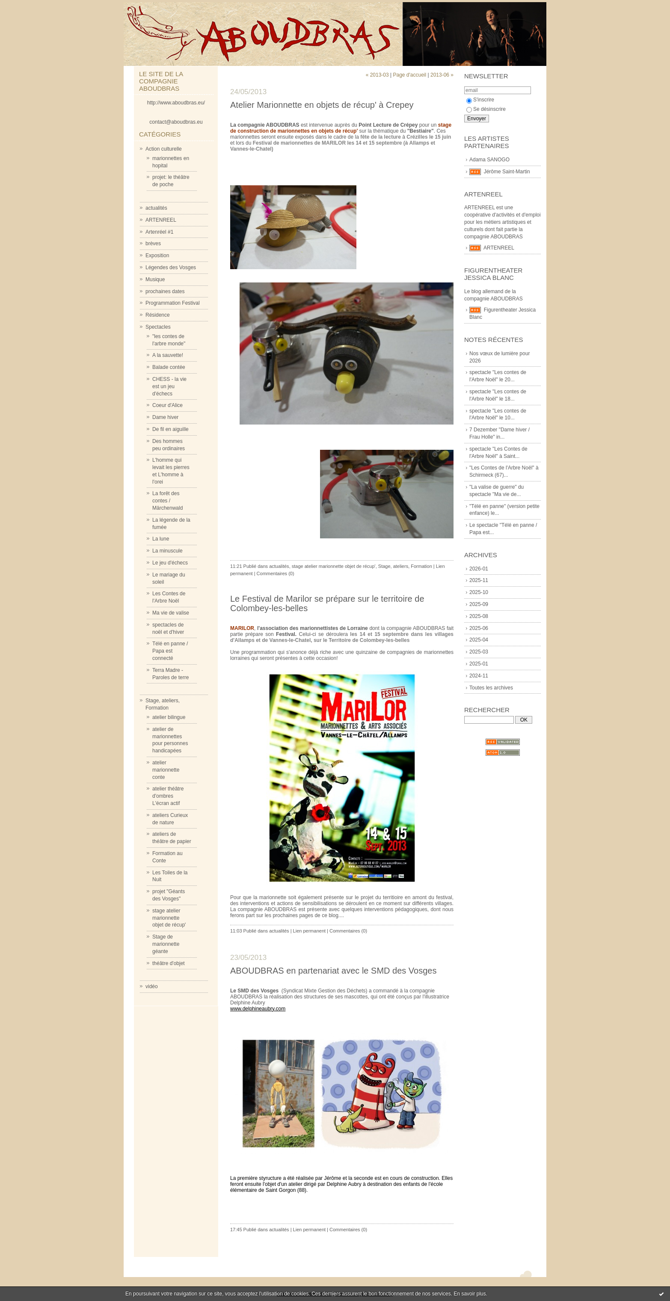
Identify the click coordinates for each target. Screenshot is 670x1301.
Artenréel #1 (159, 232)
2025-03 (478, 652)
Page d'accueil (409, 75)
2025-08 (478, 616)
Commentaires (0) (275, 573)
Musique (155, 279)
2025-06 (478, 628)
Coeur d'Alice (167, 405)
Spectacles (158, 327)
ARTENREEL (160, 220)
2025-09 (478, 604)
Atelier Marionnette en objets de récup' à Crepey (322, 105)
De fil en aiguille (170, 429)
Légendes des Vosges (170, 267)
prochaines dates (164, 291)
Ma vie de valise (170, 613)
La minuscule (167, 551)
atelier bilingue (168, 717)
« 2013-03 (377, 75)
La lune (160, 539)
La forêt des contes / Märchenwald (167, 500)
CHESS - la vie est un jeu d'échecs (169, 386)
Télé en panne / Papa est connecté (170, 651)
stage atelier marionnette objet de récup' (169, 918)
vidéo (151, 986)
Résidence (157, 315)
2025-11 (478, 580)
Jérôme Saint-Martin (507, 172)
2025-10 (478, 592)
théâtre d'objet (168, 963)
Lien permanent (309, 930)
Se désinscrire (486, 109)
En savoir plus (470, 1294)
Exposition (157, 255)
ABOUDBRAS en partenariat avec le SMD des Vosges (333, 970)
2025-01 (478, 664)
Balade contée (168, 367)
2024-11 (478, 676)
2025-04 (478, 640)
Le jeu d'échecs (170, 563)
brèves (153, 244)
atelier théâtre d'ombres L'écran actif (168, 796)
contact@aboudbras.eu (175, 122)
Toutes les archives (491, 688)
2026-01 (478, 569)
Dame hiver (165, 417)
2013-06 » (442, 75)
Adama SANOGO (489, 160)
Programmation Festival (172, 303)
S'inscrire (480, 100)
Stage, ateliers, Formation (405, 566)
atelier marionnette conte (165, 770)
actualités (156, 208)
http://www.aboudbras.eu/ (176, 103)
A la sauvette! (167, 355)
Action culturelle (163, 149)
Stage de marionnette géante (165, 944)
